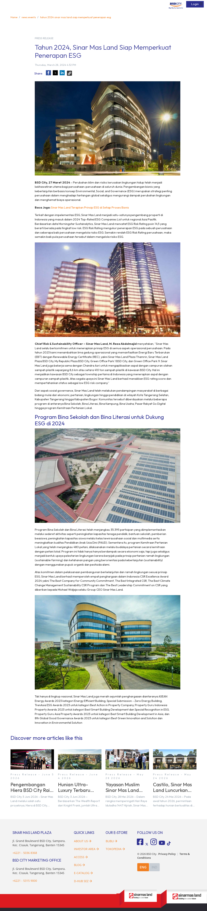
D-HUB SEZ (83, 881)
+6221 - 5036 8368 (25, 853)
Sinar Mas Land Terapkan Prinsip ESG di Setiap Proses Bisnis (90, 207)
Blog (79, 865)
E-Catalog (83, 873)
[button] (48, 72)
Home (14, 17)
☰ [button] (201, 4)
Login (195, 4)
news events (29, 17)
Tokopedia (115, 849)
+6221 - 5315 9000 (25, 881)
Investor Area (86, 849)
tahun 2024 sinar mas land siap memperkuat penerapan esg (75, 17)
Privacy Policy (167, 854)
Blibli (111, 841)
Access (81, 857)
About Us (82, 841)
